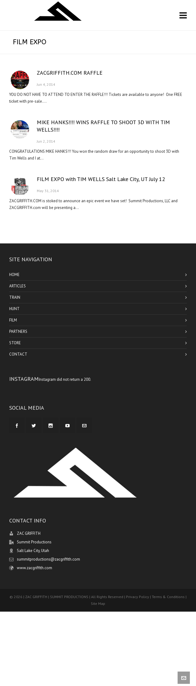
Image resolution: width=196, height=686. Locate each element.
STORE (15, 342)
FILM (13, 320)
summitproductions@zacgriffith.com (48, 559)
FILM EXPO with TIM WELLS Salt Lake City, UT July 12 (101, 179)
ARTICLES (17, 286)
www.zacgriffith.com (34, 567)
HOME (14, 274)
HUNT (14, 308)
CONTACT (18, 354)
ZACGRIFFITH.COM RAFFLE (69, 72)
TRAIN (14, 297)
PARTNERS (18, 331)
